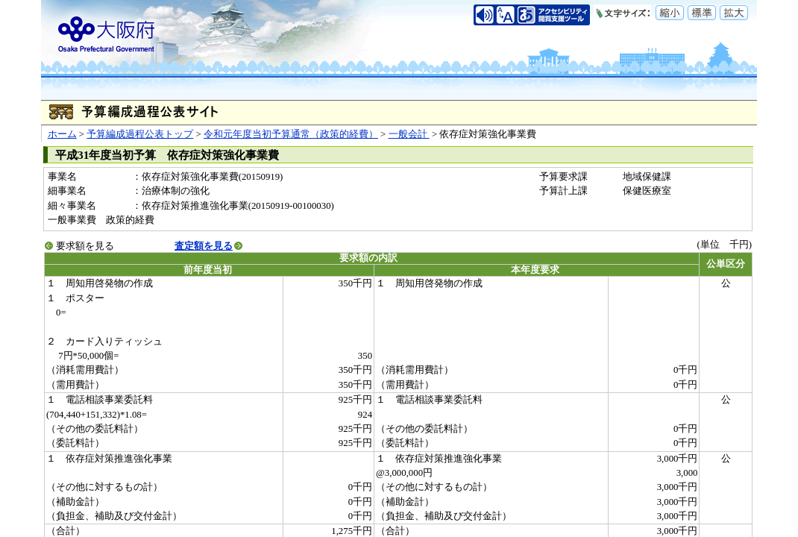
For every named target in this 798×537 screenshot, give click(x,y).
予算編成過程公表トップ (140, 134)
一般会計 (409, 134)
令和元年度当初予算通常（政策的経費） (291, 134)
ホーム (62, 134)
